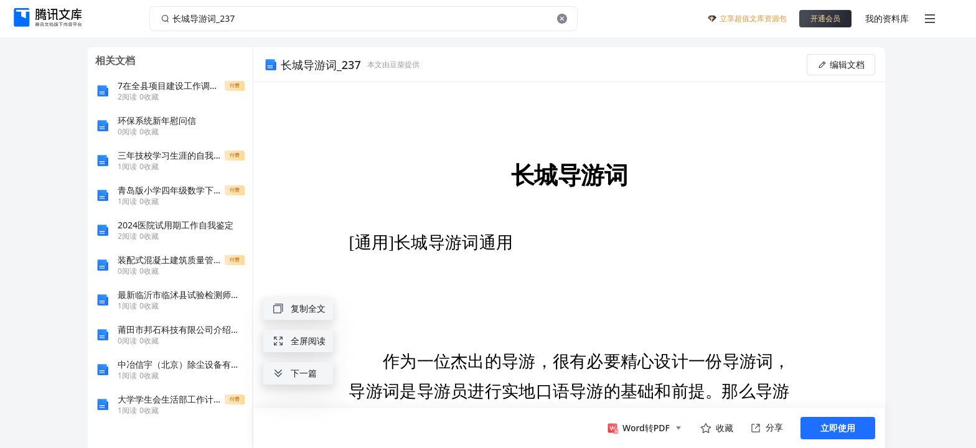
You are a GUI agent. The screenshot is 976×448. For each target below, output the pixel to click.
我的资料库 (887, 18)
